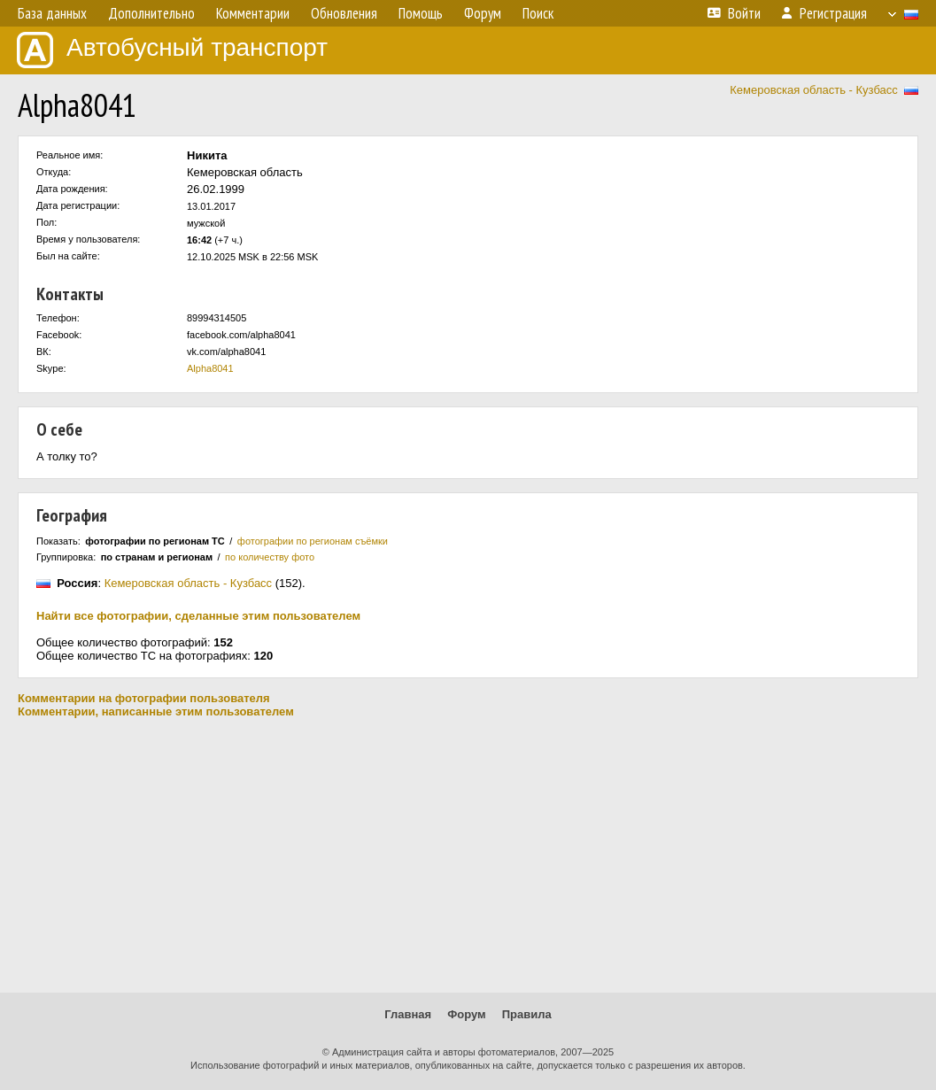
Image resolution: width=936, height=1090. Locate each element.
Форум (466, 1014)
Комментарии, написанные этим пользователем (156, 711)
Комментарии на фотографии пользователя (144, 698)
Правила (527, 1014)
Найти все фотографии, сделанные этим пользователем (198, 615)
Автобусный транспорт (172, 50)
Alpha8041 (210, 368)
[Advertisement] (468, 855)
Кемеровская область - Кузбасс (814, 90)
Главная (407, 1014)
